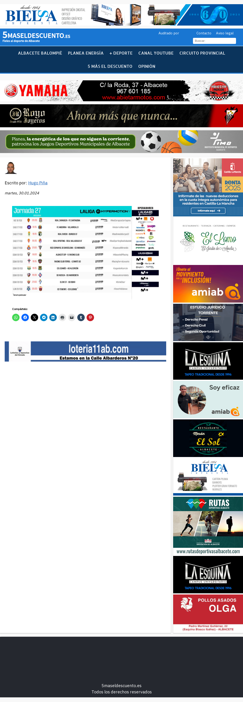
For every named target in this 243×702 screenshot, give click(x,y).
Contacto (203, 33)
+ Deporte (120, 53)
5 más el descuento (110, 66)
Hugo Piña (37, 183)
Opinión (146, 66)
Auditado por (169, 33)
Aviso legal (225, 33)
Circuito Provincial (202, 53)
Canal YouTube (156, 53)
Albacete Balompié (40, 53)
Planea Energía (86, 53)
